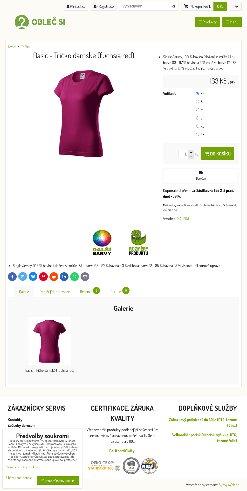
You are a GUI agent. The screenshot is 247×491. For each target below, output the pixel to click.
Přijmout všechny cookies (58, 480)
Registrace (104, 6)
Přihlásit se (76, 6)
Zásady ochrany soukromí (23, 467)
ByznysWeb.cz (229, 484)
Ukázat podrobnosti (19, 478)
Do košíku (218, 154)
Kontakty (15, 419)
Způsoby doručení (22, 425)
